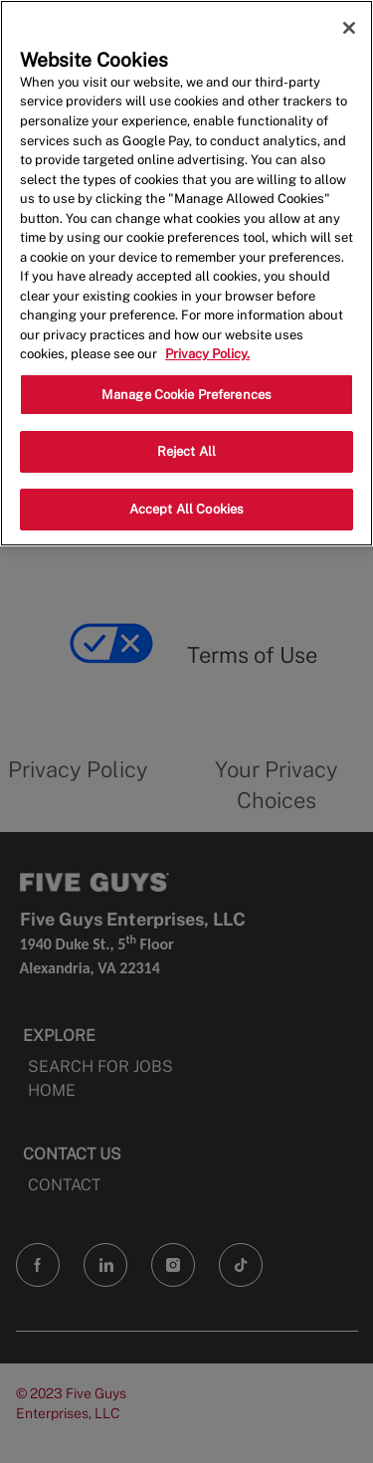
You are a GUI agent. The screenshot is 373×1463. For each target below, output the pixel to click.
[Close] (349, 28)
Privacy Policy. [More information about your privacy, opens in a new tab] (207, 353)
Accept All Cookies (186, 509)
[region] (186, 273)
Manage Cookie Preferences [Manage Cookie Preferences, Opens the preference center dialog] (186, 394)
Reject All (186, 451)
